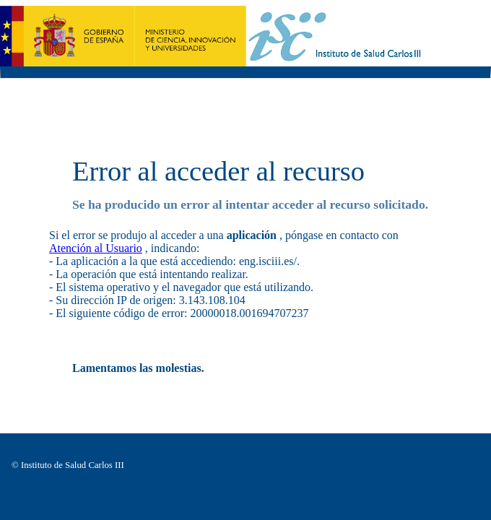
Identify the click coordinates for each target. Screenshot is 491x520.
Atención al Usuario (95, 248)
